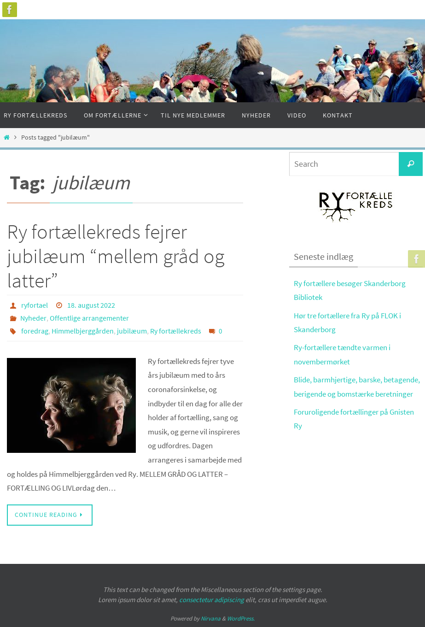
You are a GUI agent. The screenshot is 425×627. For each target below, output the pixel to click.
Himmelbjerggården (83, 330)
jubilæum (132, 330)
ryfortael (34, 305)
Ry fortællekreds (175, 330)
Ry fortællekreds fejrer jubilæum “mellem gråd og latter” (115, 256)
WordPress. (241, 618)
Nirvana (211, 618)
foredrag (34, 330)
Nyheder (33, 317)
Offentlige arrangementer (89, 317)
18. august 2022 (91, 305)
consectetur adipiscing (211, 599)
